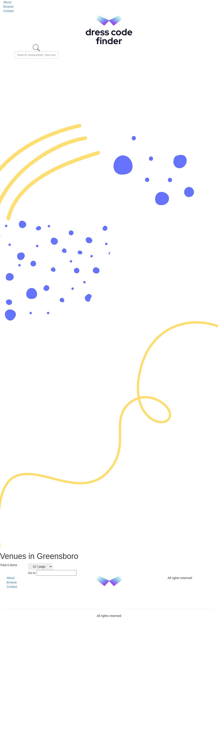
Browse (8, 6)
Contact (8, 11)
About (7, 2)
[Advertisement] (52, 91)
